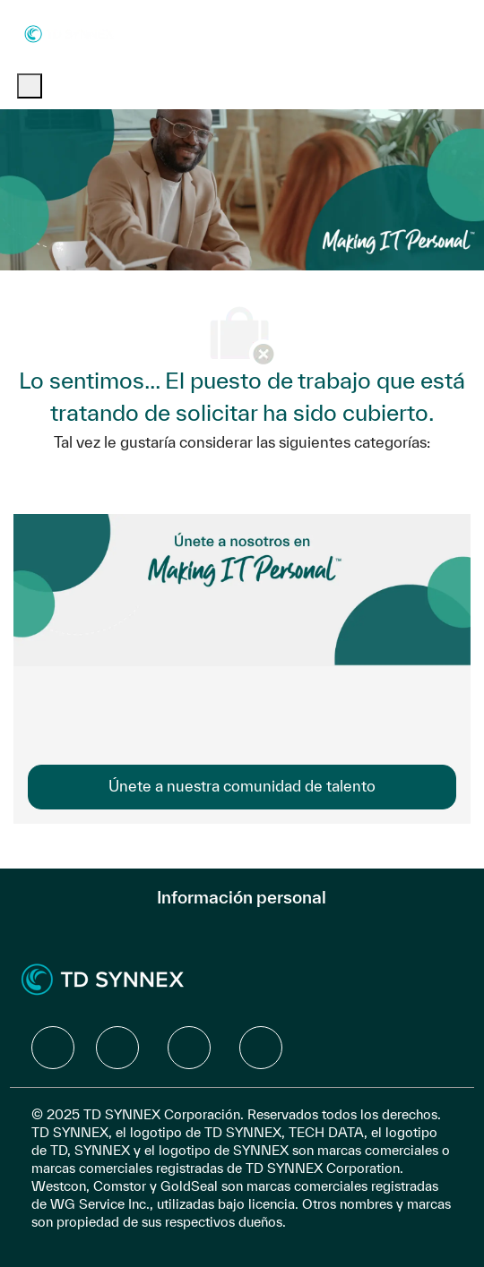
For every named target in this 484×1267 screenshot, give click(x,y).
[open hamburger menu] (29, 85)
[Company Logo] (69, 32)
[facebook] (52, 1047)
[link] (242, 787)
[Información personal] (241, 897)
